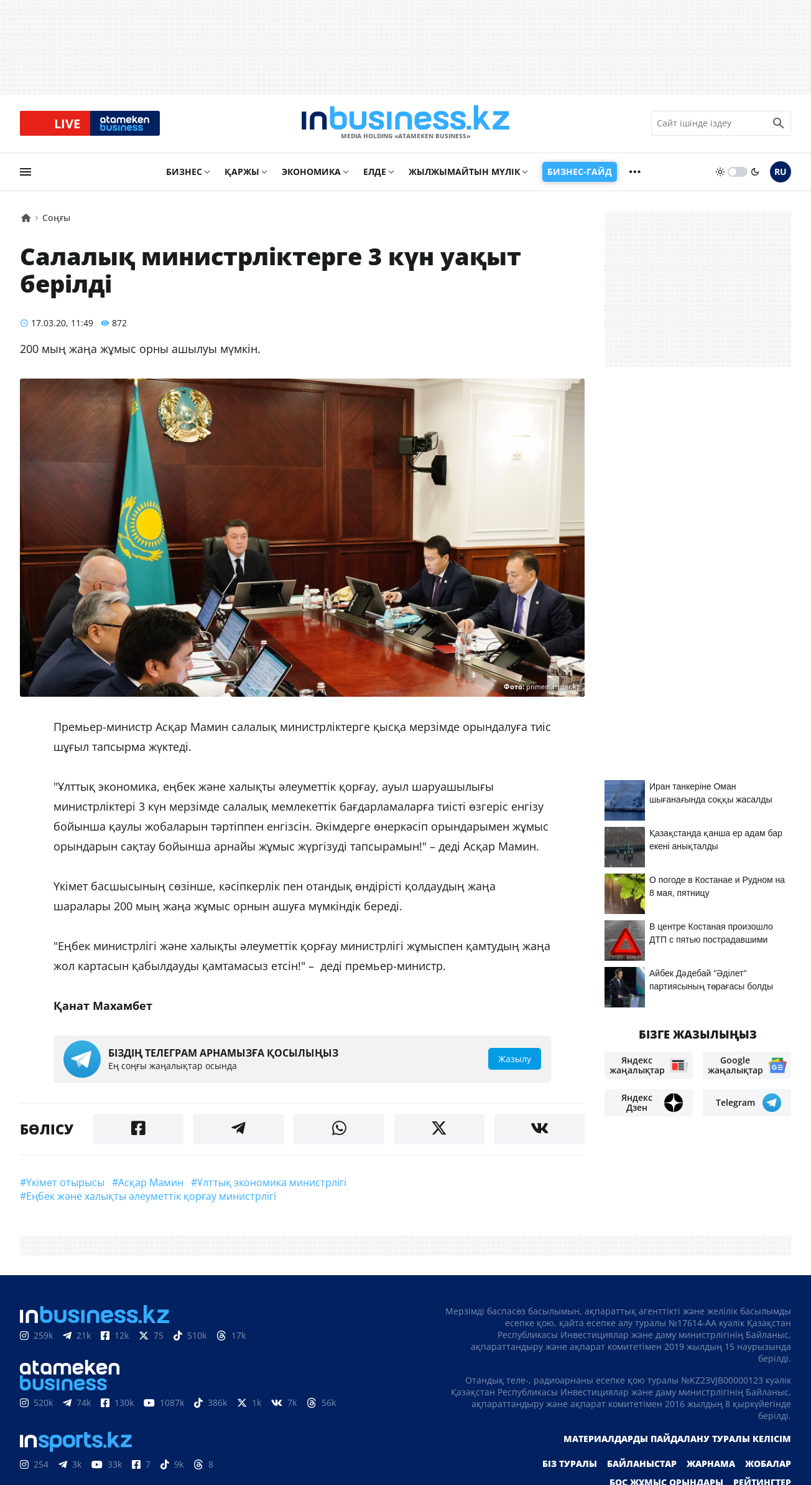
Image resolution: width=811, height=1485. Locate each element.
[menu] (25, 172)
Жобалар (768, 1465)
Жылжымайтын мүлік (464, 172)
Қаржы (242, 172)
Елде (374, 172)
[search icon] (778, 123)
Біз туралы (569, 1465)
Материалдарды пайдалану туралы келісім (677, 1440)
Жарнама (711, 1465)
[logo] (405, 124)
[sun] (720, 172)
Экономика (311, 172)
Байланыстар (642, 1465)
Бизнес (184, 172)
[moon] (755, 172)
